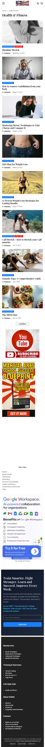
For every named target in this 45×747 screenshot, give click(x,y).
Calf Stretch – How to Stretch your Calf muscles (21, 241)
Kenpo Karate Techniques (13, 654)
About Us (13, 744)
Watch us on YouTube (12, 722)
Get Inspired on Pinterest (13, 728)
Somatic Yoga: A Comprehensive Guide (21, 278)
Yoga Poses (9, 677)
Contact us (8, 707)
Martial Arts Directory (12, 658)
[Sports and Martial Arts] (22, 3)
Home (4, 11)
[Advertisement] (22, 439)
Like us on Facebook (11, 724)
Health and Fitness (9, 484)
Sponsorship (9, 705)
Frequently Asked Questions (14, 709)
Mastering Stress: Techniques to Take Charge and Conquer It (21, 126)
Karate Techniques (11, 652)
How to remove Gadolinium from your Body (21, 87)
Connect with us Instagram (13, 726)
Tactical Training (10, 671)
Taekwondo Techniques (12, 656)
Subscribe (22, 624)
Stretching (6, 479)
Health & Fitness (14, 11)
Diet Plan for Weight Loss (15, 164)
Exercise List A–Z (10, 675)
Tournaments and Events (11, 487)
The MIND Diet (9, 314)
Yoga (4, 489)
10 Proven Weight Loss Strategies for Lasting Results (20, 202)
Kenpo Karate (7, 474)
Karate (4, 472)
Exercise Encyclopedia (10, 482)
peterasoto (7, 53)
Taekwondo (6, 477)
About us (8, 703)
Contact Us (31, 744)
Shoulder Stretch (10, 49)
